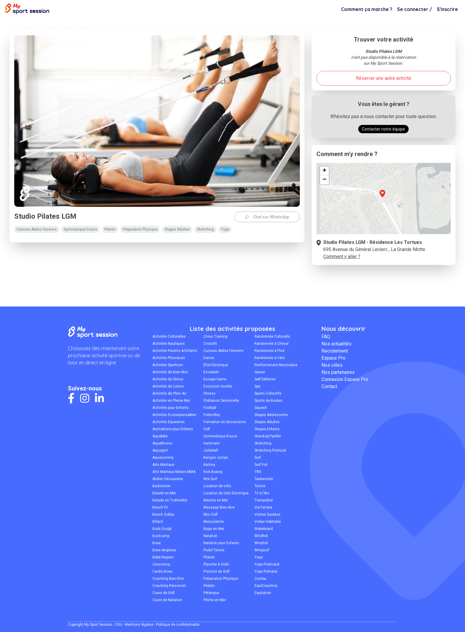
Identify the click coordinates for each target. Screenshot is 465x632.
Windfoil (261, 536)
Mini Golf (210, 514)
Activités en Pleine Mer (171, 400)
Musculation (213, 521)
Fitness (209, 393)
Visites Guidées (267, 514)
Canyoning (161, 564)
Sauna (259, 372)
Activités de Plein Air (169, 393)
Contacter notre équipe (383, 129)
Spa (257, 386)
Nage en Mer (213, 529)
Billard (157, 521)
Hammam (211, 443)
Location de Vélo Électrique (226, 493)
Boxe (156, 543)
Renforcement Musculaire (275, 365)
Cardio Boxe (162, 571)
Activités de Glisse (167, 379)
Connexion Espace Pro (344, 379)
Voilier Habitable (267, 521)
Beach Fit (160, 507)
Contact (329, 386)
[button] (324, 170)
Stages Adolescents (271, 415)
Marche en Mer (215, 500)
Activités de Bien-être (170, 372)
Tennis (259, 486)
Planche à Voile (216, 564)
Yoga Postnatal (266, 564)
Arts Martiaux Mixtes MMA (173, 472)
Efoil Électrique (215, 365)
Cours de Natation (167, 600)
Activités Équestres (168, 422)
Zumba (260, 578)
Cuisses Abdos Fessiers (223, 350)
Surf (257, 457)
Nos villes (332, 365)
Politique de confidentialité (178, 625)
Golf (206, 429)
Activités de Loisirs (168, 386)
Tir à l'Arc (262, 493)
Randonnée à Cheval (271, 343)
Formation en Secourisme (224, 422)
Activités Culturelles (169, 336)
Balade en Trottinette (169, 500)
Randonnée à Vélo (269, 358)
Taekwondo (263, 479)
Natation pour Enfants (221, 543)
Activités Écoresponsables (174, 415)
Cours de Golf (163, 593)
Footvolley (211, 415)
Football (209, 407)
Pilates (47, 24)
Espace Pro (333, 358)
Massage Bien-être (219, 507)
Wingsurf (261, 550)
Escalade (211, 372)
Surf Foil (260, 464)
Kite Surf (210, 479)
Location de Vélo (217, 486)
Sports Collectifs (267, 393)
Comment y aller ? (341, 256)
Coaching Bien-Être (168, 578)
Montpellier (24, 24)
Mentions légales (139, 625)
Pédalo (209, 585)
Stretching (262, 443)
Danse (208, 358)
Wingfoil (261, 543)
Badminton (161, 486)
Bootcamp (160, 536)
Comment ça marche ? (366, 9)
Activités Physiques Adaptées (168, 358)
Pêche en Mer (214, 600)
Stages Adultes (267, 422)
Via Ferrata (263, 507)
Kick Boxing (212, 472)
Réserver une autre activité (383, 78)
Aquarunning (162, 457)
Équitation (262, 593)
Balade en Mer (164, 493)
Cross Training (215, 336)
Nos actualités (336, 344)
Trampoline (263, 500)
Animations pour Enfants (172, 429)
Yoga (258, 557)
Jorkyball (210, 450)
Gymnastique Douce (220, 436)
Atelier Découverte (167, 479)
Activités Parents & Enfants (174, 350)
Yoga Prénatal (265, 571)
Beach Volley (163, 514)
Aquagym (160, 450)
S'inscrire (447, 9)
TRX (257, 472)
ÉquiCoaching (265, 585)
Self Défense (265, 379)
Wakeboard (263, 529)
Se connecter (414, 9)
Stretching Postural (270, 450)
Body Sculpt (162, 529)
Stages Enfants (267, 429)
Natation (210, 536)
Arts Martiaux (163, 464)
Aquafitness (162, 443)
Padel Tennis (213, 550)
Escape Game (214, 379)
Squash (260, 407)
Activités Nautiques (168, 343)
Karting (209, 464)
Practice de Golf (216, 571)
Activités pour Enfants (170, 407)
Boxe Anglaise (164, 550)
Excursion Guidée (217, 386)
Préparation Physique (220, 578)
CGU (118, 625)
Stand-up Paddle (267, 436)
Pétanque (211, 593)
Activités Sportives (167, 365)
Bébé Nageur (162, 557)
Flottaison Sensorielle (221, 400)
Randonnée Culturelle (272, 336)
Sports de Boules (268, 400)
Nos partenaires (338, 372)
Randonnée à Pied (269, 350)
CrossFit (210, 343)
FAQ (325, 336)
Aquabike (160, 436)
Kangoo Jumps (215, 457)
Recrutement (334, 351)
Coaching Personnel (169, 585)
